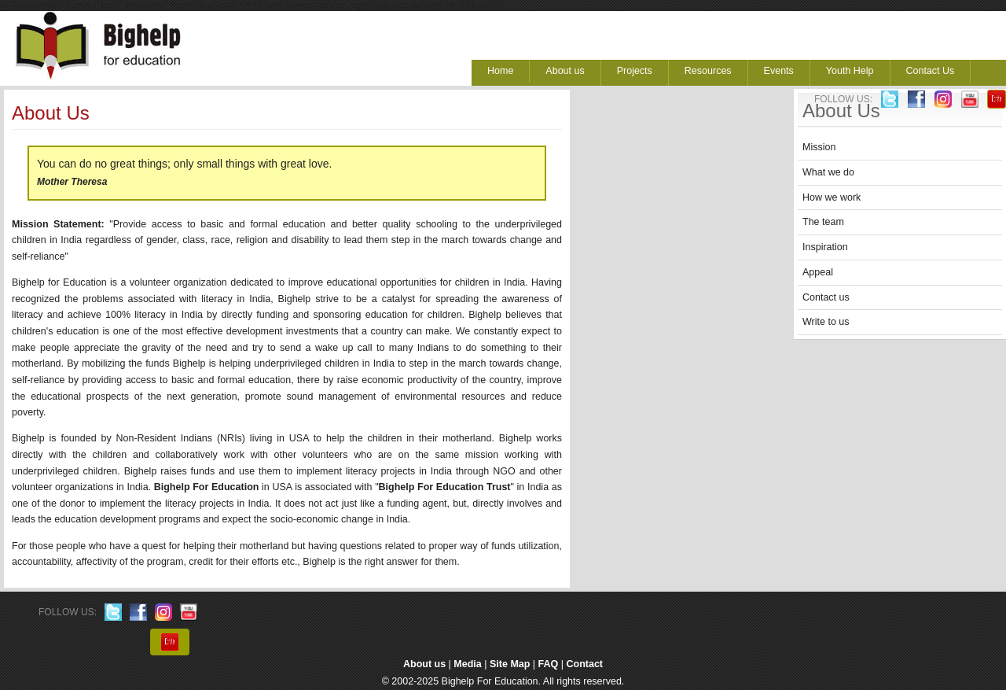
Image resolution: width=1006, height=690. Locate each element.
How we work (831, 197)
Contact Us (930, 70)
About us (564, 70)
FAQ (548, 664)
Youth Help (850, 70)
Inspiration (825, 247)
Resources (708, 70)
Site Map (510, 664)
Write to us (826, 321)
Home (500, 70)
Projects (634, 70)
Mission (818, 147)
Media (467, 664)
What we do (828, 172)
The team (823, 221)
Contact (585, 664)
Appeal (817, 272)
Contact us (826, 297)
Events (779, 70)
